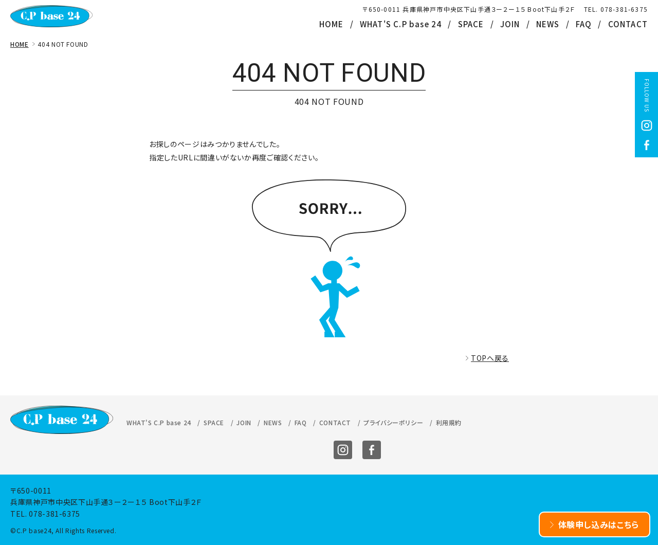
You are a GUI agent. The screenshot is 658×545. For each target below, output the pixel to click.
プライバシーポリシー (393, 422)
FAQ (584, 24)
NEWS (548, 24)
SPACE (471, 24)
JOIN (510, 24)
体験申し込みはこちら (598, 524)
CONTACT (628, 24)
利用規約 (449, 422)
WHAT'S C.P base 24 (401, 24)
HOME (331, 24)
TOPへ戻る (490, 358)
